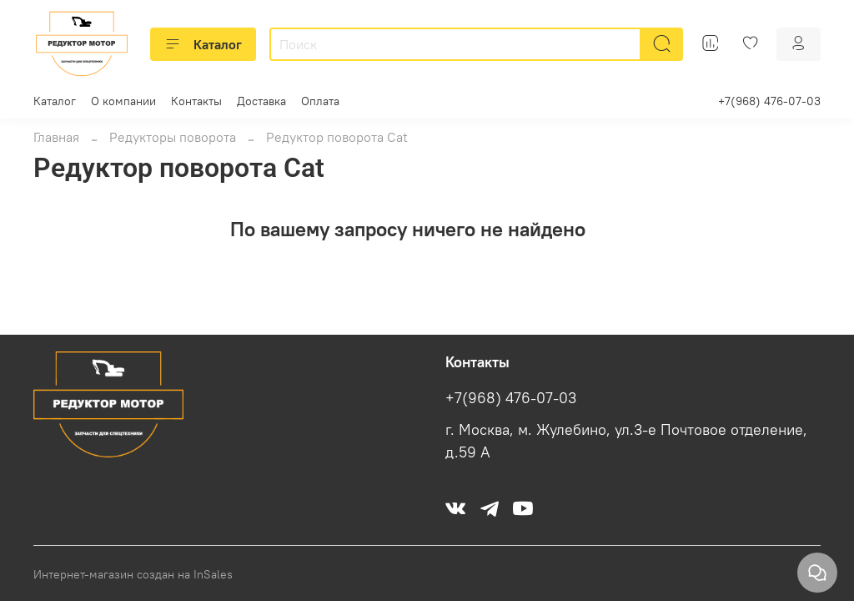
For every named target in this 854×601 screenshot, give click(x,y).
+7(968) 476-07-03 (769, 101)
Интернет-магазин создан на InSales (133, 574)
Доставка (261, 101)
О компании (123, 101)
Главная (56, 137)
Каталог (203, 44)
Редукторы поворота (172, 137)
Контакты (196, 101)
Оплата (320, 101)
